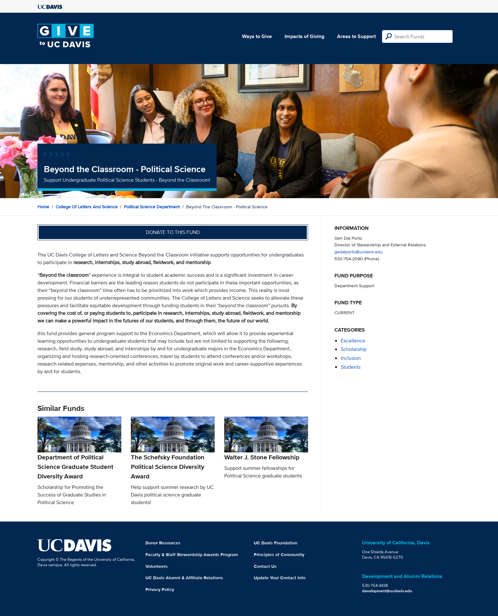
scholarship (354, 349)
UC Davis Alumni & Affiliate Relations (184, 577)
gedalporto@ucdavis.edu (358, 251)
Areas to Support (356, 36)
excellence (353, 340)
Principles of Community (279, 554)
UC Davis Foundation (275, 543)
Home (43, 207)
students (350, 367)
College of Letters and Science (87, 207)
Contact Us (265, 566)
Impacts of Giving (304, 36)
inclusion (351, 358)
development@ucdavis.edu (387, 591)
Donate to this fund (173, 232)
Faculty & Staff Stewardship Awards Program (191, 554)
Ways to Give (257, 36)
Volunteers (156, 566)
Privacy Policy (159, 589)
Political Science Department (152, 207)
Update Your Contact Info (280, 577)
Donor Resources (162, 543)
